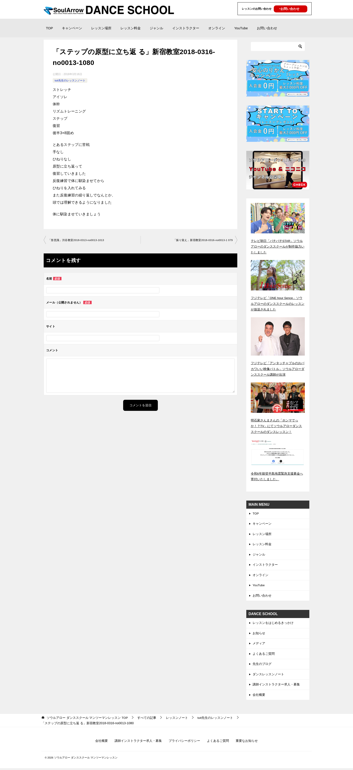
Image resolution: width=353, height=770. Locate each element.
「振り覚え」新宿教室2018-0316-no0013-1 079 (202, 240)
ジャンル (156, 28)
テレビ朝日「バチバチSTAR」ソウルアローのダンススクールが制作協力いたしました (277, 246)
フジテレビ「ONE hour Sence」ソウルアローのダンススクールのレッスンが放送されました (277, 303)
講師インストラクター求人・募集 (276, 686)
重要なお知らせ (247, 742)
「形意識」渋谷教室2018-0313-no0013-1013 (76, 240)
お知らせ (259, 634)
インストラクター (185, 28)
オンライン (216, 28)
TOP (49, 28)
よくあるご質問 (264, 654)
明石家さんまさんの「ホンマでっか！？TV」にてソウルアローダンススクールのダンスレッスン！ (276, 425)
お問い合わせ (267, 28)
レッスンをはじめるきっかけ (273, 623)
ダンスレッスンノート (268, 675)
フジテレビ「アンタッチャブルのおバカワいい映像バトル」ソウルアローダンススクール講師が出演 (277, 368)
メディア (259, 644)
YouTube (241, 28)
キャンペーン (72, 28)
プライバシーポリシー (184, 742)
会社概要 (259, 696)
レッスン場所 (101, 28)
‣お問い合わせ (289, 9)
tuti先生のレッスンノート (70, 80)
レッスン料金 (130, 28)
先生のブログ (262, 665)
